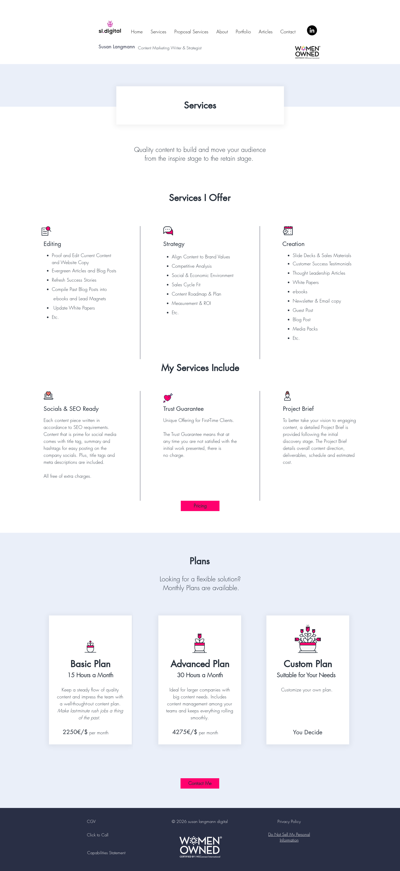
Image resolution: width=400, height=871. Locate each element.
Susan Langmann (117, 46)
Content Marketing (154, 48)
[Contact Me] (200, 783)
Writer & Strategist (187, 48)
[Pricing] (200, 506)
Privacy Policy (289, 821)
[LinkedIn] (312, 30)
